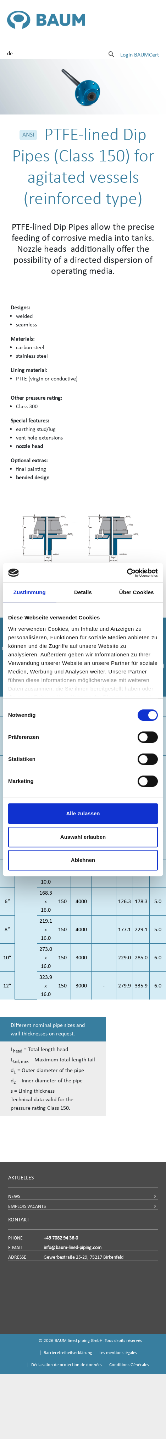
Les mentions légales (118, 1352)
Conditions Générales (129, 1364)
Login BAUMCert (139, 54)
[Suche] (111, 54)
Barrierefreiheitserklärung (68, 1352)
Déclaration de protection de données (66, 1364)
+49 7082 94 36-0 (61, 1238)
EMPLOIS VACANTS (27, 1206)
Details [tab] (83, 592)
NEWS (14, 1196)
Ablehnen (83, 860)
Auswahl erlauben (83, 837)
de (10, 53)
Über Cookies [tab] (136, 592)
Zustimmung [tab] (29, 592)
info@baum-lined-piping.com (72, 1248)
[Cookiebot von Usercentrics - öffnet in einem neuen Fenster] (127, 572)
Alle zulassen (83, 813)
